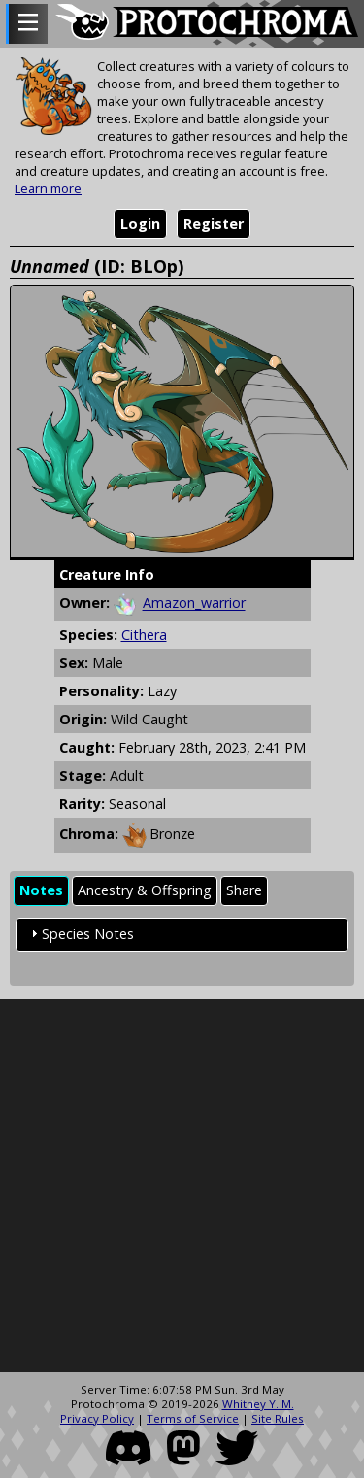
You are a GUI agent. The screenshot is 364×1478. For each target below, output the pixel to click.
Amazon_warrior (194, 603)
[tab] (41, 891)
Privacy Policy (97, 1418)
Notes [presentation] (41, 890)
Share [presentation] (244, 890)
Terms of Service (193, 1418)
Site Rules (277, 1418)
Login (140, 224)
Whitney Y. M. (258, 1403)
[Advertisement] (182, 1186)
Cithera (144, 634)
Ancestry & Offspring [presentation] (145, 890)
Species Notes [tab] (80, 933)
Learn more (48, 188)
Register (213, 224)
